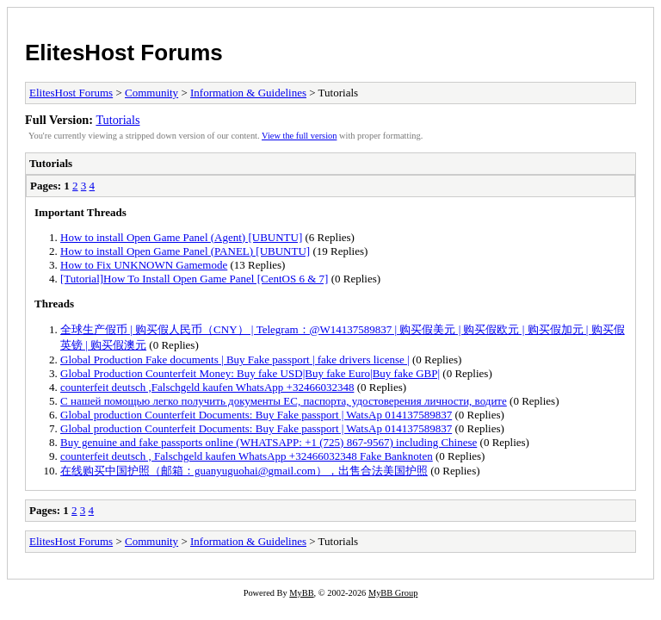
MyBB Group (392, 593)
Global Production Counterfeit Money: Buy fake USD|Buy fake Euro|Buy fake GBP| (250, 373)
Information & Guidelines (248, 92)
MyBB (301, 593)
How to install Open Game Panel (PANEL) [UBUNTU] (185, 251)
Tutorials (117, 120)
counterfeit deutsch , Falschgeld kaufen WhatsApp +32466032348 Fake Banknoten (246, 456)
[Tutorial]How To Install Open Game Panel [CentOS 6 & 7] (194, 278)
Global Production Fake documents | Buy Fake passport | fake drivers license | (235, 359)
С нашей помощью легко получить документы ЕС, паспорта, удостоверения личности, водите (283, 400)
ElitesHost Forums (124, 52)
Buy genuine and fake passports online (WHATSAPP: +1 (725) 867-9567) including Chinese (268, 442)
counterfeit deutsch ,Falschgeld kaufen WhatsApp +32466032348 (207, 387)
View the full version (299, 135)
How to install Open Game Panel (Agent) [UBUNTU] (181, 237)
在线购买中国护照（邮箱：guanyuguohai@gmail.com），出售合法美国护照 (244, 470)
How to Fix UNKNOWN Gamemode (143, 264)
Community (151, 92)
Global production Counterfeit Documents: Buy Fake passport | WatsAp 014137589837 (256, 414)
